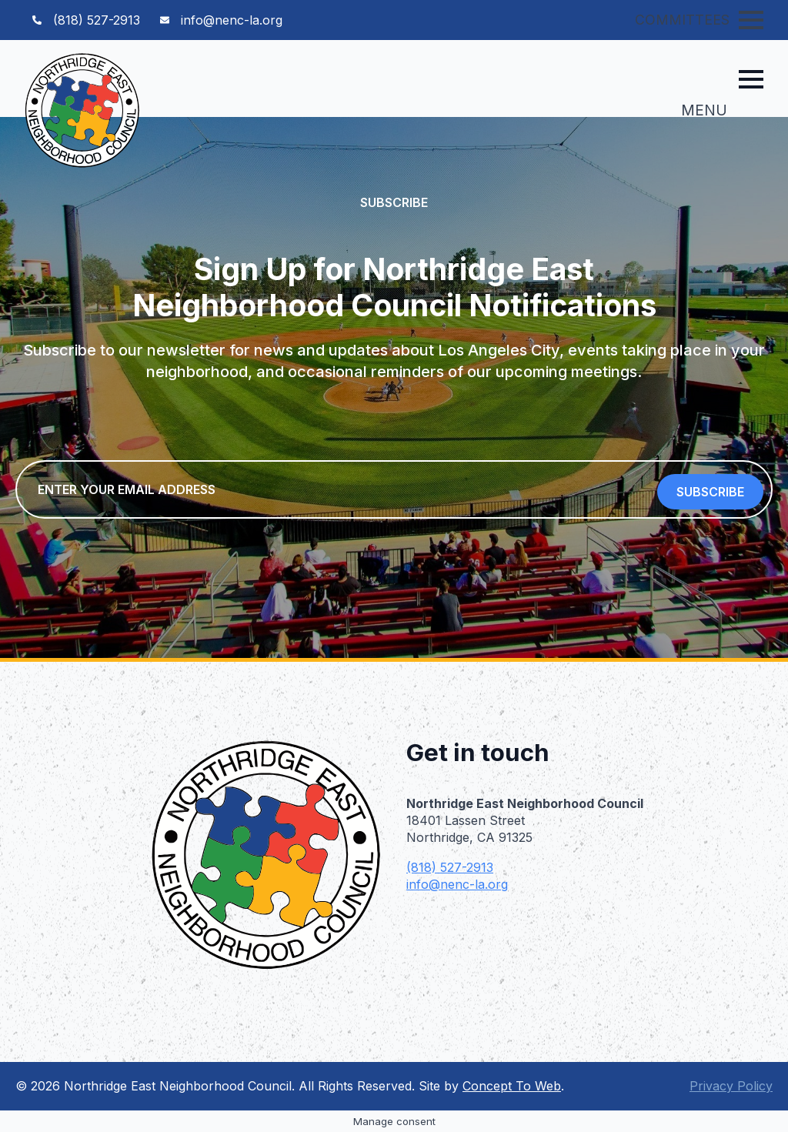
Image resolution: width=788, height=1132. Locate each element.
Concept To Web (511, 1086)
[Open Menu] (751, 20)
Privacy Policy (731, 1086)
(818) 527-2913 (449, 867)
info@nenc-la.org (457, 884)
